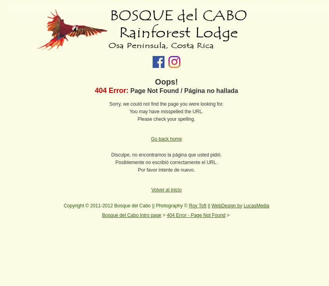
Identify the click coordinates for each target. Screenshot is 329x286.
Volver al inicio (166, 190)
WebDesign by (226, 206)
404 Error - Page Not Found (196, 215)
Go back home (166, 139)
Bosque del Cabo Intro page (131, 215)
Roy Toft (198, 206)
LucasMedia (257, 206)
